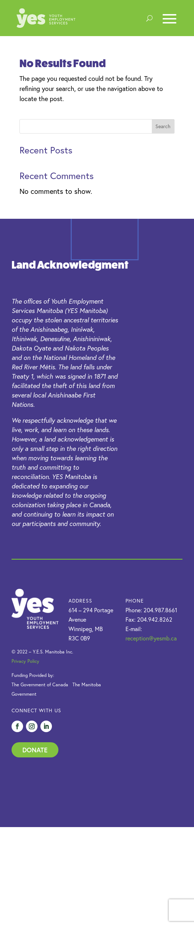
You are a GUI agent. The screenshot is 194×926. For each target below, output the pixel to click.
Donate (35, 749)
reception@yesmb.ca (151, 638)
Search (163, 126)
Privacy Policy (25, 661)
